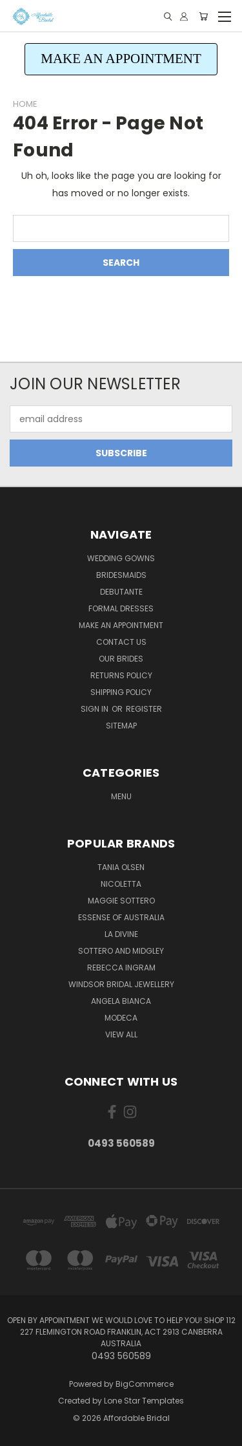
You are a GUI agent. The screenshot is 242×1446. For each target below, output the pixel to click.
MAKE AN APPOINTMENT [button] (121, 58)
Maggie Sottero (121, 900)
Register (144, 708)
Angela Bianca (121, 1001)
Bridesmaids (121, 575)
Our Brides (121, 658)
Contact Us (121, 641)
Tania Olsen (121, 867)
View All (121, 1034)
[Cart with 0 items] (203, 16)
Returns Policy (121, 675)
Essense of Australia (121, 917)
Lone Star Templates (144, 1400)
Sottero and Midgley (121, 950)
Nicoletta (121, 883)
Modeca (121, 1017)
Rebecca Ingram (121, 967)
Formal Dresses (121, 608)
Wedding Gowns (121, 558)
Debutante (121, 591)
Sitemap (121, 725)
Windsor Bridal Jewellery (121, 984)
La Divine (121, 934)
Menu (121, 796)
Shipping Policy (121, 692)
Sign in (95, 708)
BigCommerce (145, 1383)
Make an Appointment (121, 625)
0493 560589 (121, 1143)
